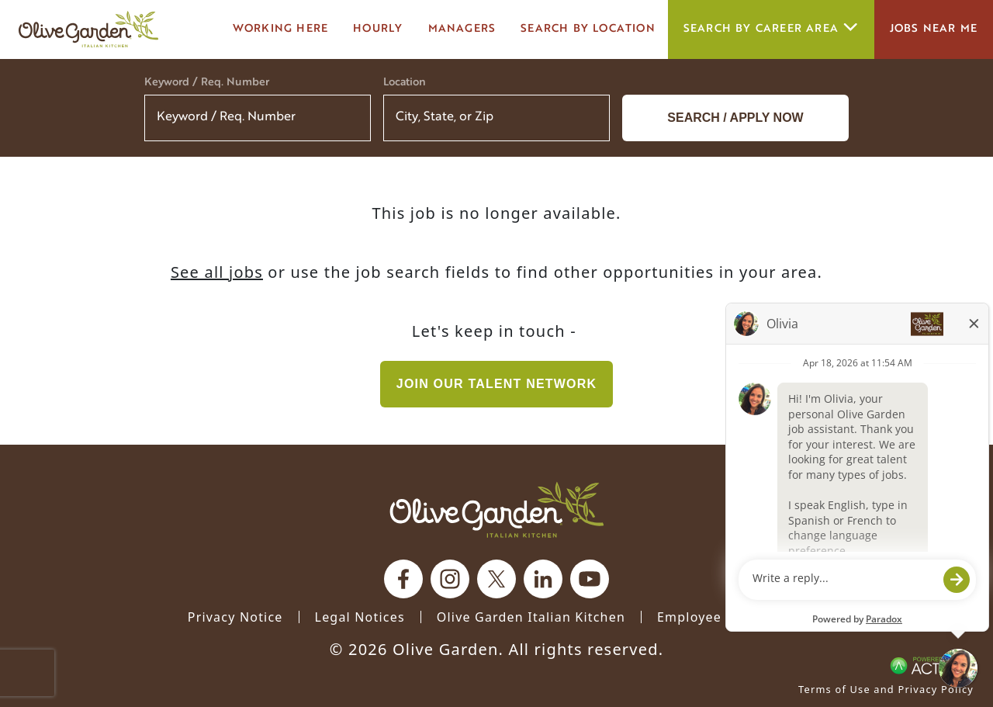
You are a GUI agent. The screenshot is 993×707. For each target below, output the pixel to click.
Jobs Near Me (933, 29)
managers (462, 29)
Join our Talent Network (496, 383)
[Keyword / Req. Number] (257, 118)
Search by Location (588, 29)
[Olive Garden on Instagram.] (450, 579)
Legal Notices (360, 617)
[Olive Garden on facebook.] (403, 579)
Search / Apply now (735, 117)
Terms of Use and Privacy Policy (886, 689)
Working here (280, 29)
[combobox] (496, 118)
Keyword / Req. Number (206, 83)
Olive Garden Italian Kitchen (531, 617)
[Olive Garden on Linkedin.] (543, 579)
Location (404, 83)
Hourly (378, 29)
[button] (588, 118)
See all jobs (217, 272)
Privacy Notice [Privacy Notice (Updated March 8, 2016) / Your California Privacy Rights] (235, 617)
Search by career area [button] (771, 28)
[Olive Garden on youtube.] (589, 579)
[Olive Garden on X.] (496, 579)
